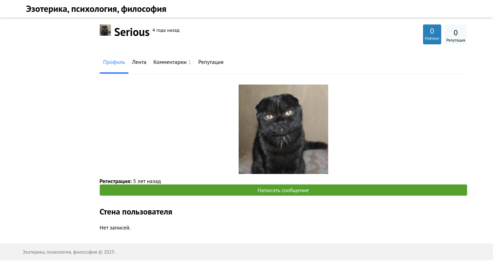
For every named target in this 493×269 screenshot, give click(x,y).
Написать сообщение (283, 190)
